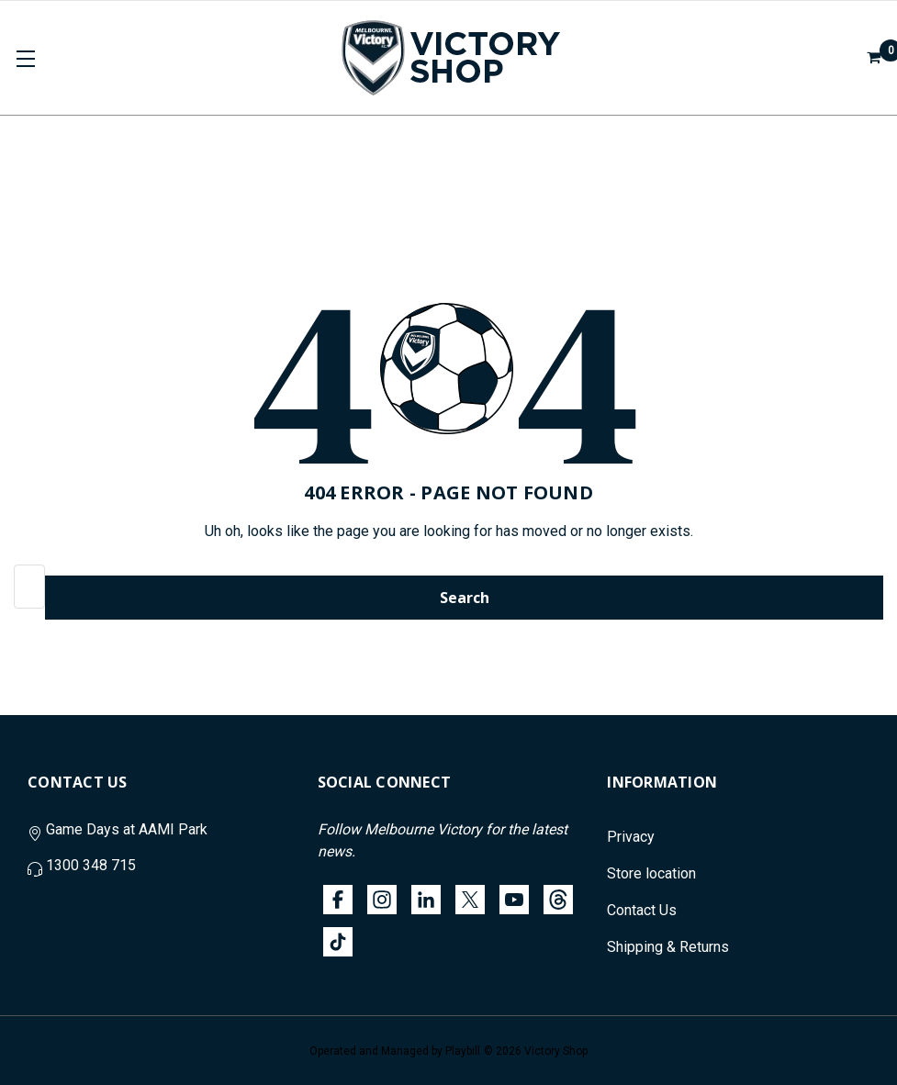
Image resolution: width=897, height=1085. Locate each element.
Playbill (462, 1051)
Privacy (631, 836)
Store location (651, 873)
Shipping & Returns (668, 947)
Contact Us (642, 910)
